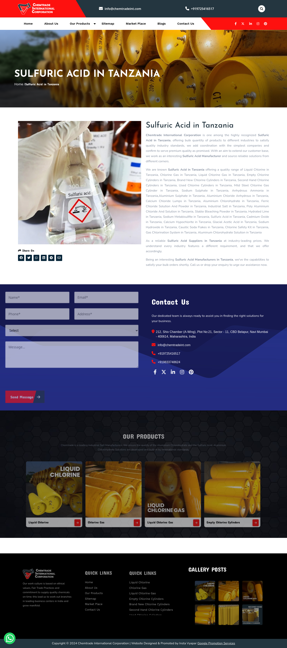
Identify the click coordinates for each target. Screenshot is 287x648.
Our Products (80, 23)
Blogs (161, 23)
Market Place (136, 23)
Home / (19, 84)
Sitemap (107, 23)
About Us (51, 23)
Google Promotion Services (216, 643)
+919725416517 (199, 9)
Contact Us (185, 23)
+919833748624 (166, 362)
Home (28, 23)
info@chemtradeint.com (120, 9)
